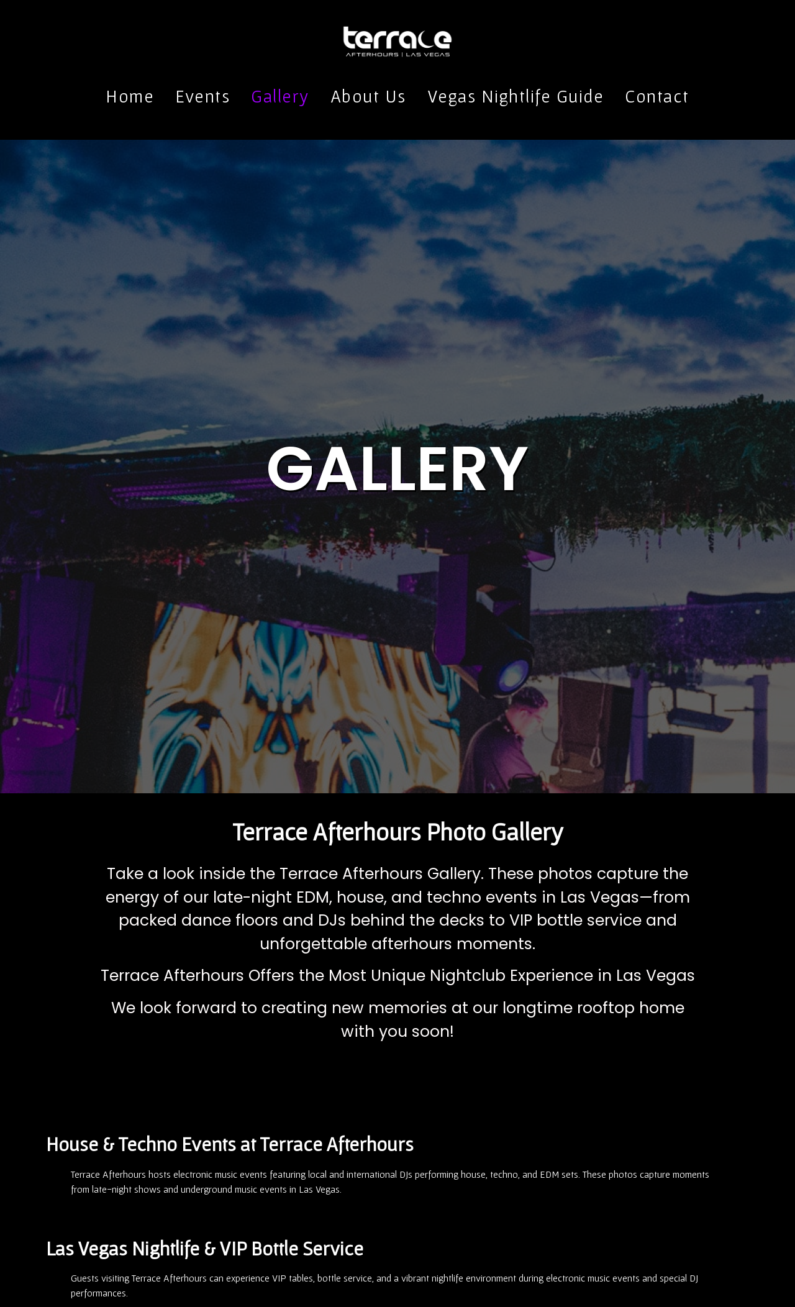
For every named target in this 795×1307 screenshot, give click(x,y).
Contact (657, 96)
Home (130, 96)
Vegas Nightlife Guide (515, 96)
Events (202, 96)
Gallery (280, 96)
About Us (368, 96)
